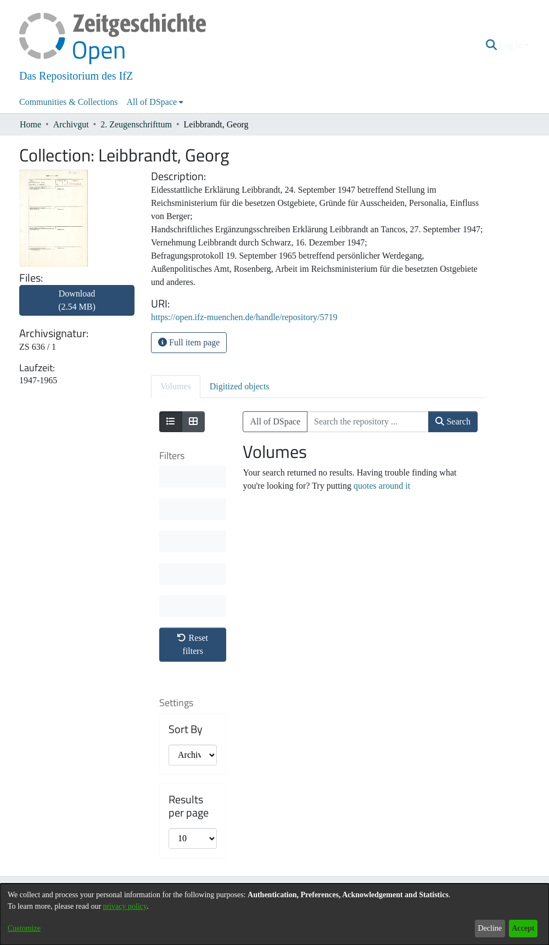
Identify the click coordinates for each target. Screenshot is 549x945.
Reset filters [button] (192, 644)
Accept (523, 928)
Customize (24, 928)
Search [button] (452, 421)
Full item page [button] (189, 342)
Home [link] (30, 124)
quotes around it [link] (382, 485)
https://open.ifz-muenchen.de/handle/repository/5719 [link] (244, 317)
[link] (77, 306)
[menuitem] (155, 102)
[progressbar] (192, 477)
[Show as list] (170, 421)
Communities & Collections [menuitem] (68, 102)
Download (77, 300)
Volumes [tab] (175, 386)
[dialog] (274, 914)
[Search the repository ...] (368, 421)
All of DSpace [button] (152, 102)
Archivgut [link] (71, 124)
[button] (491, 45)
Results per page (189, 806)
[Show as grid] (193, 421)
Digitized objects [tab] (240, 386)
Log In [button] (512, 45)
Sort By (186, 729)
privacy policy (125, 906)
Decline (490, 928)
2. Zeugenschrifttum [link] (136, 124)
